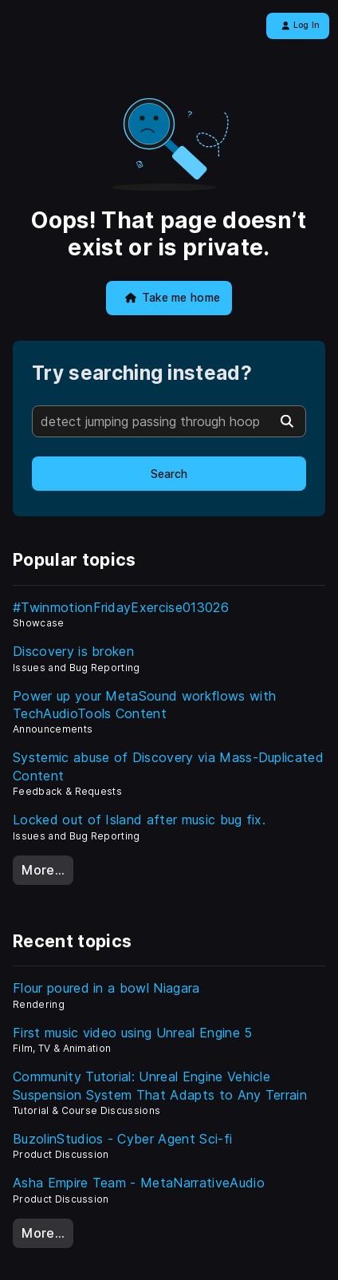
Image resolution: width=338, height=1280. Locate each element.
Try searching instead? (142, 373)
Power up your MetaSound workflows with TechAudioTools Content (144, 704)
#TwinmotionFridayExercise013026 (121, 607)
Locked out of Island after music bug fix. (139, 820)
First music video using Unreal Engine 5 (132, 1033)
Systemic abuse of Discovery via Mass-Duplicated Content (168, 766)
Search (169, 474)
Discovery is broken (73, 651)
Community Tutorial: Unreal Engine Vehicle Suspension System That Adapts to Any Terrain (160, 1085)
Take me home (172, 297)
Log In (300, 25)
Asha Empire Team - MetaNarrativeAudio (139, 1183)
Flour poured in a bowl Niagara (106, 988)
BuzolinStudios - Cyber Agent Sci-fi (122, 1139)
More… (43, 870)
